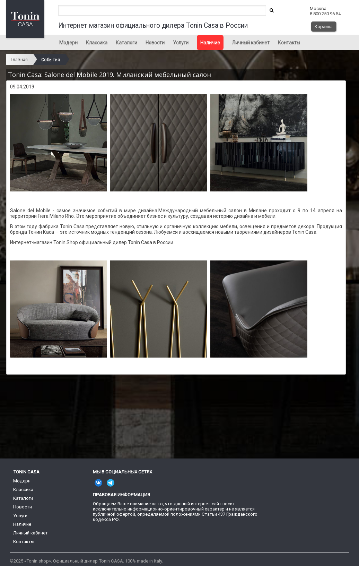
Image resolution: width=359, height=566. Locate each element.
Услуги (181, 42)
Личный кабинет (251, 42)
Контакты (289, 42)
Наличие (210, 42)
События (50, 59)
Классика (96, 42)
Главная (19, 59)
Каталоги (126, 42)
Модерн (68, 42)
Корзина (324, 26)
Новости (155, 42)
